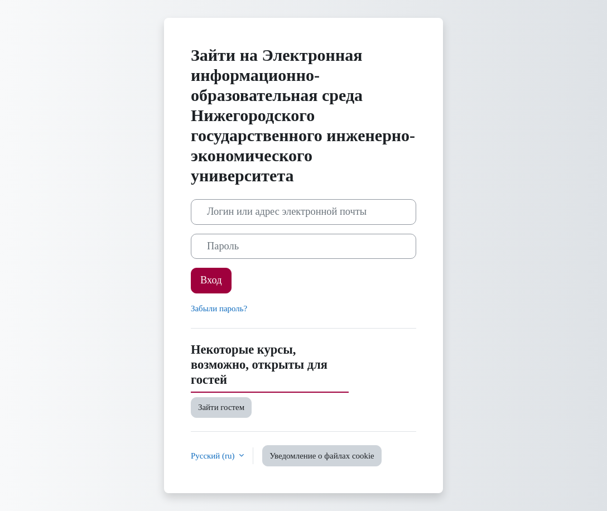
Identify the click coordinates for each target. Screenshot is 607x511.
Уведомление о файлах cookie (321, 455)
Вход (211, 280)
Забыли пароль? (219, 308)
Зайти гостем (221, 407)
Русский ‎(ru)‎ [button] (214, 455)
